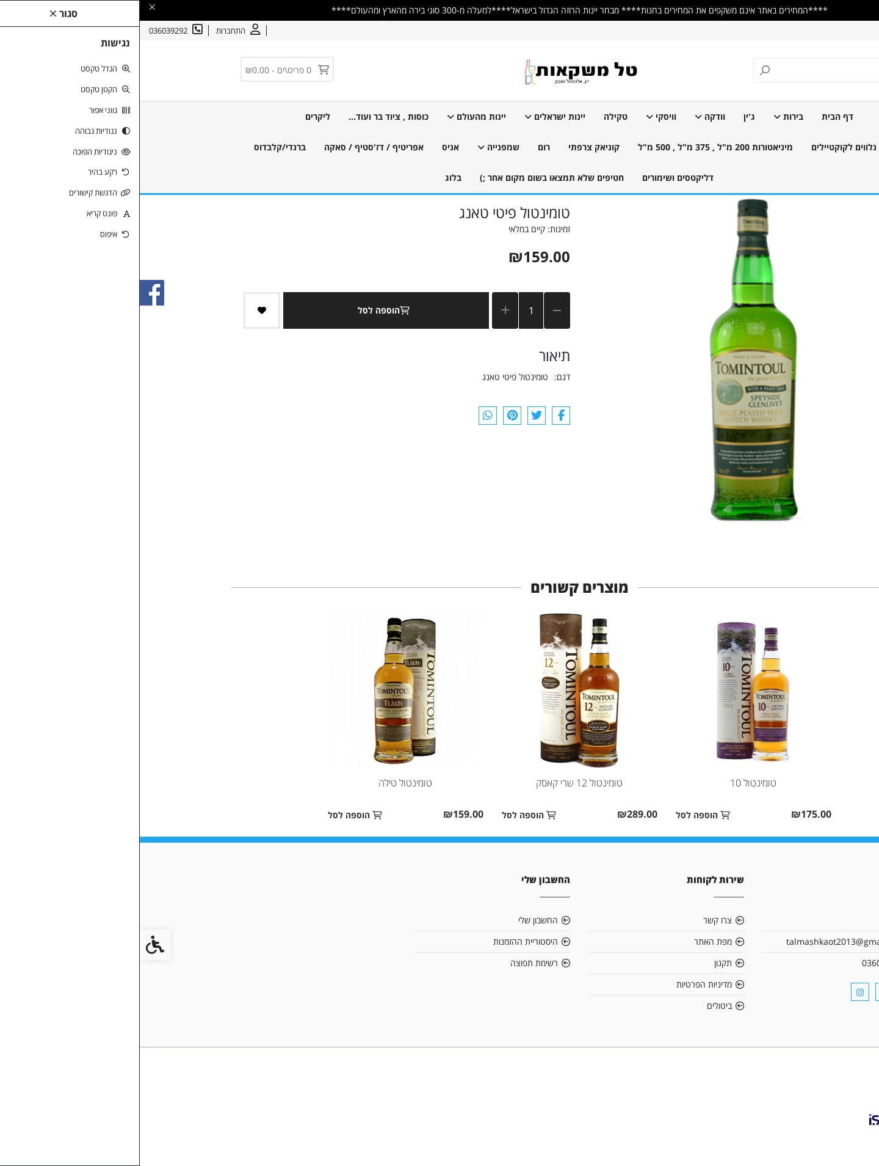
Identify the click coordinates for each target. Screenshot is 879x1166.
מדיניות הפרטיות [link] (564, 984)
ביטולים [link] (579, 1005)
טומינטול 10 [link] (613, 783)
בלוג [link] (313, 177)
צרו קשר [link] (796, 30)
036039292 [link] (744, 963)
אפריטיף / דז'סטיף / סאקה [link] (234, 147)
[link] (851, 1138)
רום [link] (404, 147)
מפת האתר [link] (573, 941)
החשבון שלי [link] (398, 920)
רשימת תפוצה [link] (394, 963)
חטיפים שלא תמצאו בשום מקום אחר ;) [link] (412, 177)
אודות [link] (832, 30)
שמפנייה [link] (359, 147)
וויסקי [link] (521, 116)
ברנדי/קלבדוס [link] (140, 147)
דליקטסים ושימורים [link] (538, 177)
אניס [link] (310, 147)
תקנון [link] (583, 963)
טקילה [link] (476, 116)
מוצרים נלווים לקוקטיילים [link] (718, 147)
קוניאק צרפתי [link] (454, 147)
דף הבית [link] (698, 116)
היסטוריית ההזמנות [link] (385, 941)
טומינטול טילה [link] (265, 783)
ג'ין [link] (609, 116)
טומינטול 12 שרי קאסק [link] (439, 783)
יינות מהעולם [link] (336, 116)
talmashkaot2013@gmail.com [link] (706, 941)
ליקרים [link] (177, 116)
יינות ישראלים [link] (415, 116)
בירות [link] (649, 116)
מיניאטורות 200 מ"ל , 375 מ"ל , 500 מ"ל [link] (575, 147)
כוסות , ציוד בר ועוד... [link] (249, 116)
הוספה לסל (246, 310)
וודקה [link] (570, 116)
